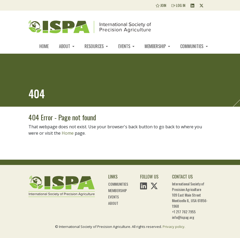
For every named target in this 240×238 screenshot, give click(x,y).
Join (161, 5)
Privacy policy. (174, 226)
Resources (95, 46)
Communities (192, 46)
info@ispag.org (183, 217)
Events (124, 46)
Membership (156, 46)
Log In (178, 5)
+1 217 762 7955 (184, 211)
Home (44, 46)
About (65, 46)
